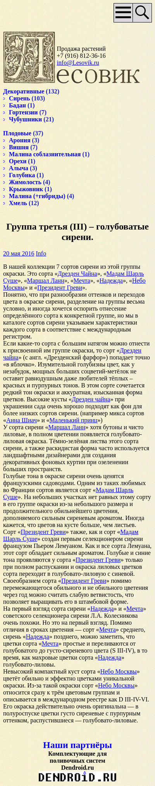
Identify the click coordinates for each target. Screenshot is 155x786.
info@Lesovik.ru (78, 62)
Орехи (17, 161)
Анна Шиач (21, 420)
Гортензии (23, 112)
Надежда (111, 280)
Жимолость (25, 182)
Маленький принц (74, 420)
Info (41, 253)
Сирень (19, 98)
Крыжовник (26, 189)
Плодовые (17, 133)
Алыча (18, 168)
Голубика (22, 175)
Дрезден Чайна (77, 273)
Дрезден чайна (91, 399)
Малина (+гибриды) (37, 196)
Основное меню (123, 13)
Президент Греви (59, 287)
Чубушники (25, 119)
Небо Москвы (118, 671)
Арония (20, 140)
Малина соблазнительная (45, 154)
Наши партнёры (77, 745)
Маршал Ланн (45, 280)
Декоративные (23, 91)
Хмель (18, 203)
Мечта (82, 280)
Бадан (17, 105)
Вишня (19, 147)
